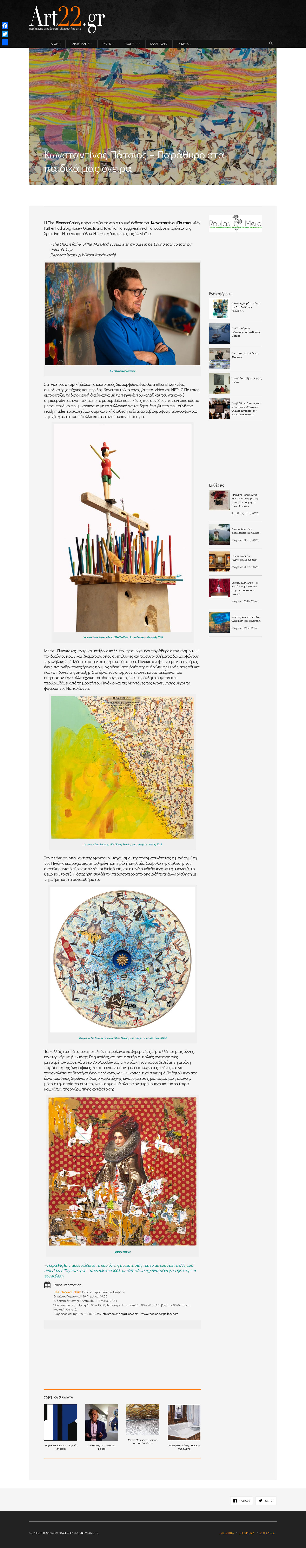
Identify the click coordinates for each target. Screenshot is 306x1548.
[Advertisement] (77, 187)
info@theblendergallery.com (120, 1314)
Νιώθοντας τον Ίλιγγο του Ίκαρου (101, 1427)
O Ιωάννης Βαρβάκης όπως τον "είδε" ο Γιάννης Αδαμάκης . (246, 307)
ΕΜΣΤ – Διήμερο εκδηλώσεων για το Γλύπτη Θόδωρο (246, 332)
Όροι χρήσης (267, 1532)
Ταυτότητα (227, 1532)
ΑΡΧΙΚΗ (56, 44)
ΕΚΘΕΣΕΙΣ (131, 44)
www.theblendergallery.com (159, 1314)
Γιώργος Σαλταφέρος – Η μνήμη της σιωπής (184, 1427)
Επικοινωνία (246, 1532)
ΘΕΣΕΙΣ (107, 44)
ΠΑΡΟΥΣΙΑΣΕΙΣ (80, 44)
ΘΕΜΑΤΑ (183, 44)
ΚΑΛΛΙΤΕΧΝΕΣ (159, 44)
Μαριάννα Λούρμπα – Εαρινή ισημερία (60, 1427)
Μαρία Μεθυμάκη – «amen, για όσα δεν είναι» (142, 1424)
